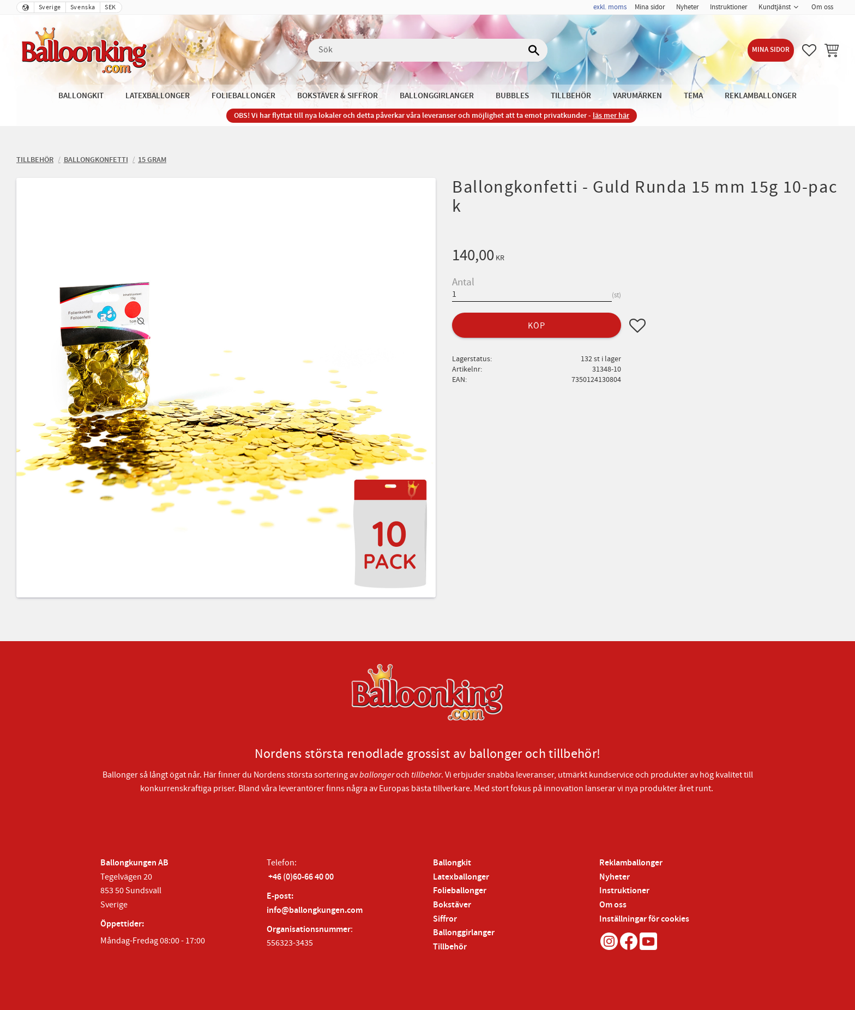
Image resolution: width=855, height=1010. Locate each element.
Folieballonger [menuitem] (243, 96)
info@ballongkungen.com (315, 910)
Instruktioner (624, 891)
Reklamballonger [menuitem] (761, 96)
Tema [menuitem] (693, 96)
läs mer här (611, 115)
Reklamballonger (631, 863)
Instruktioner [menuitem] (729, 7)
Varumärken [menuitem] (637, 96)
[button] (809, 50)
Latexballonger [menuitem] (157, 96)
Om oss (613, 905)
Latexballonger (461, 877)
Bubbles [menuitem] (512, 96)
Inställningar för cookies (644, 919)
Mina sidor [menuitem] (650, 7)
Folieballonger (459, 891)
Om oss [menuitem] (822, 7)
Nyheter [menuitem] (687, 7)
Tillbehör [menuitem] (571, 96)
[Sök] (533, 50)
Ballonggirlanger (464, 933)
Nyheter (614, 877)
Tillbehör (450, 947)
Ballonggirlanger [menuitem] (437, 96)
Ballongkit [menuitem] (81, 96)
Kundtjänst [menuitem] (774, 7)
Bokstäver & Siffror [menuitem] (337, 96)
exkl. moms (610, 7)
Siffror (445, 919)
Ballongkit (452, 863)
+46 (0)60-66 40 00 (301, 877)
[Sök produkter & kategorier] (427, 50)
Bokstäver (452, 905)
